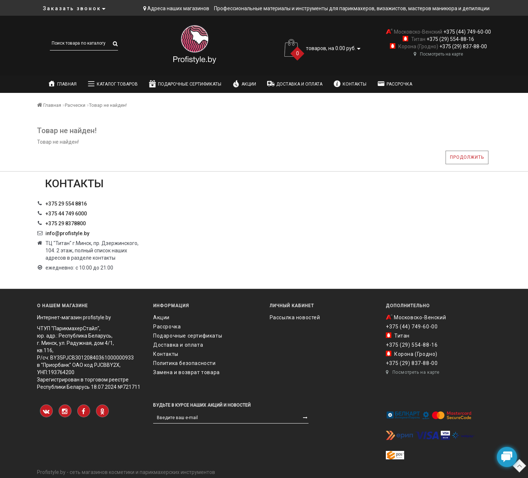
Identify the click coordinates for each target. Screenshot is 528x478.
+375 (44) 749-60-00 (466, 32)
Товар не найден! (108, 105)
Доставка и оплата (294, 83)
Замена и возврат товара (186, 372)
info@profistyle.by (67, 233)
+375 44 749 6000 (66, 214)
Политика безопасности (184, 363)
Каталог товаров (113, 83)
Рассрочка (394, 83)
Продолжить (467, 157)
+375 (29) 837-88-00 (462, 46)
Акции (244, 83)
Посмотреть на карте (438, 54)
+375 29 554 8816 (66, 204)
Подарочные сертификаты (185, 83)
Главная (62, 83)
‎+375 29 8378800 (65, 223)
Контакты (349, 83)
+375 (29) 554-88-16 (449, 39)
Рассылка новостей (295, 317)
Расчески (75, 105)
